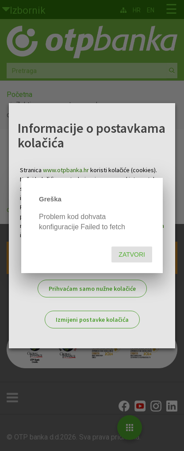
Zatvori (132, 254)
